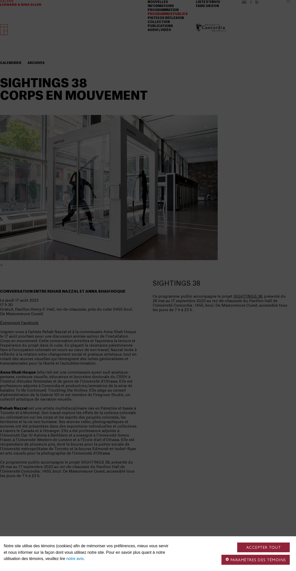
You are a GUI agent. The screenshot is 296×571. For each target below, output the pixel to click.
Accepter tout (263, 547)
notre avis (75, 559)
